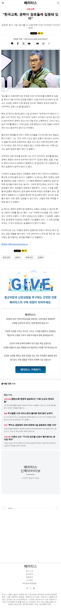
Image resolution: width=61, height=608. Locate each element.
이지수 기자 (18, 39)
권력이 (17, 257)
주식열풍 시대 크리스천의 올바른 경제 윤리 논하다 (30, 413)
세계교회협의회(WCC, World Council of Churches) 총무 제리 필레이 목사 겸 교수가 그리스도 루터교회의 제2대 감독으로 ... (30, 430)
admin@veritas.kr (20, 244)
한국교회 (6, 257)
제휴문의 (29, 577)
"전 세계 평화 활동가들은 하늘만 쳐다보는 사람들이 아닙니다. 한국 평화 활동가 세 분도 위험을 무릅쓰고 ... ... (30, 406)
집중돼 (40, 257)
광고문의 (29, 574)
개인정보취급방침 (29, 583)
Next (57, 508)
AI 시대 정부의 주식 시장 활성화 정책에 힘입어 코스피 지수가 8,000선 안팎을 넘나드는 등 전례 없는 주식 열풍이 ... (30, 418)
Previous (3, 508)
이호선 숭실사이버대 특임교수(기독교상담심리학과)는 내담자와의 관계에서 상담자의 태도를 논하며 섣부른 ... (30, 444)
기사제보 (29, 580)
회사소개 (29, 571)
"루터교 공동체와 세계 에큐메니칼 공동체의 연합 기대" (32, 425)
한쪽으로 (29, 257)
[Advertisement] (30, 534)
